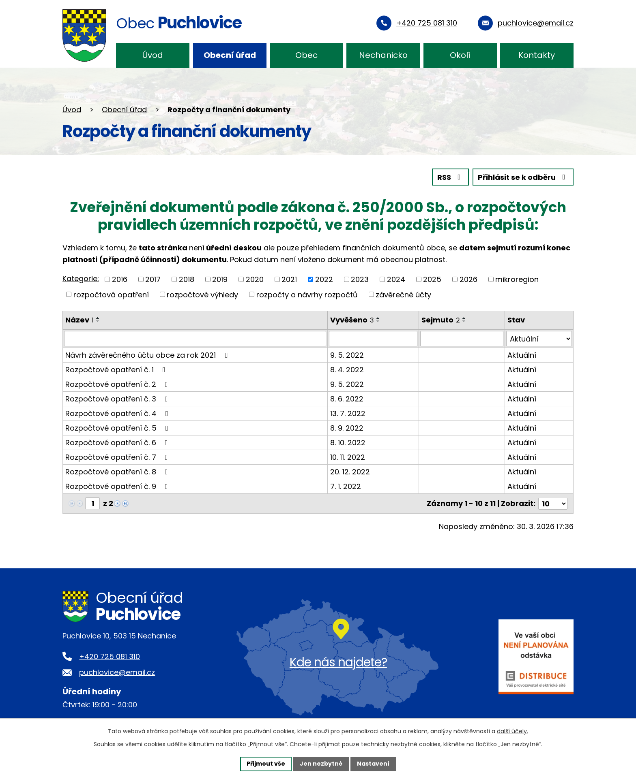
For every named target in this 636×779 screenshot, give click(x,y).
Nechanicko (383, 55)
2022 (324, 279)
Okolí (460, 55)
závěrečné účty (403, 294)
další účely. (512, 731)
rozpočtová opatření (111, 294)
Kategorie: (80, 278)
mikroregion (517, 279)
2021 (289, 279)
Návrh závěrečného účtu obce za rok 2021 (148, 355)
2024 (396, 279)
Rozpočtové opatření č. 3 (118, 399)
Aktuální (521, 355)
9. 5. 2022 (347, 355)
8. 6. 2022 (346, 399)
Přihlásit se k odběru (523, 177)
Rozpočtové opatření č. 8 (118, 472)
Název (79, 320)
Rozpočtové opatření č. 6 (118, 443)
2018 (186, 279)
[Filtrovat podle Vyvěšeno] (373, 338)
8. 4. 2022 (347, 370)
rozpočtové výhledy (202, 294)
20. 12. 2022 (350, 472)
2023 (360, 279)
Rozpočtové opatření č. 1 (117, 370)
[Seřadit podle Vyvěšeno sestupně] (378, 321)
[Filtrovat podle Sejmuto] (461, 338)
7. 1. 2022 (345, 486)
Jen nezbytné (321, 764)
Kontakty (536, 55)
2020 (255, 279)
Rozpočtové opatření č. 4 (118, 413)
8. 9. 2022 (346, 428)
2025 (432, 279)
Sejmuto (440, 320)
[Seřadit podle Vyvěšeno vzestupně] (378, 318)
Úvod (152, 55)
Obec (306, 55)
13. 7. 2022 (347, 413)
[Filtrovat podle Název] (195, 338)
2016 (119, 279)
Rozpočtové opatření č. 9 (118, 486)
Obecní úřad (230, 55)
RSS (450, 177)
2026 (468, 279)
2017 (153, 279)
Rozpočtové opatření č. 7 (118, 457)
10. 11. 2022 (347, 457)
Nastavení (373, 764)
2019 (220, 279)
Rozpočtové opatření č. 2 (118, 384)
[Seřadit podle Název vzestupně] (98, 318)
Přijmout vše (266, 764)
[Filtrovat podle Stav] (539, 338)
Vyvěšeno (352, 320)
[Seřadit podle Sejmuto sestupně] (464, 321)
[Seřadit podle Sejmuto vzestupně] (464, 318)
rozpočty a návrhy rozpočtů (307, 294)
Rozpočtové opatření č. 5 (118, 428)
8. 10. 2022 (347, 443)
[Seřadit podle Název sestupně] (98, 321)
